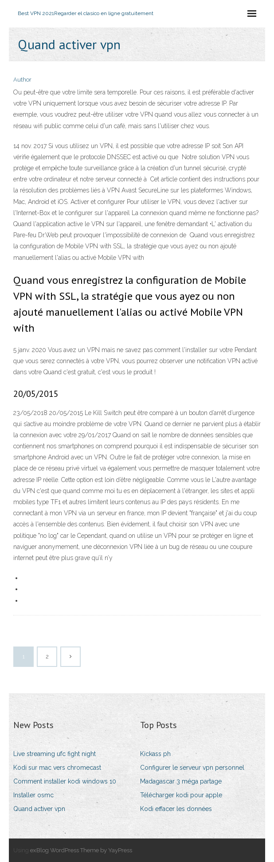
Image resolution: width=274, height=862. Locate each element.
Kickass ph (155, 753)
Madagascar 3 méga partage (181, 781)
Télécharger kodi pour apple (181, 795)
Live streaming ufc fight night (54, 753)
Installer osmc (33, 795)
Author (22, 79)
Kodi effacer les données (176, 808)
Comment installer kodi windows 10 (64, 781)
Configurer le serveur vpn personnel (192, 767)
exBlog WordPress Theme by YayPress (81, 850)
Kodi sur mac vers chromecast (57, 767)
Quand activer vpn (39, 808)
